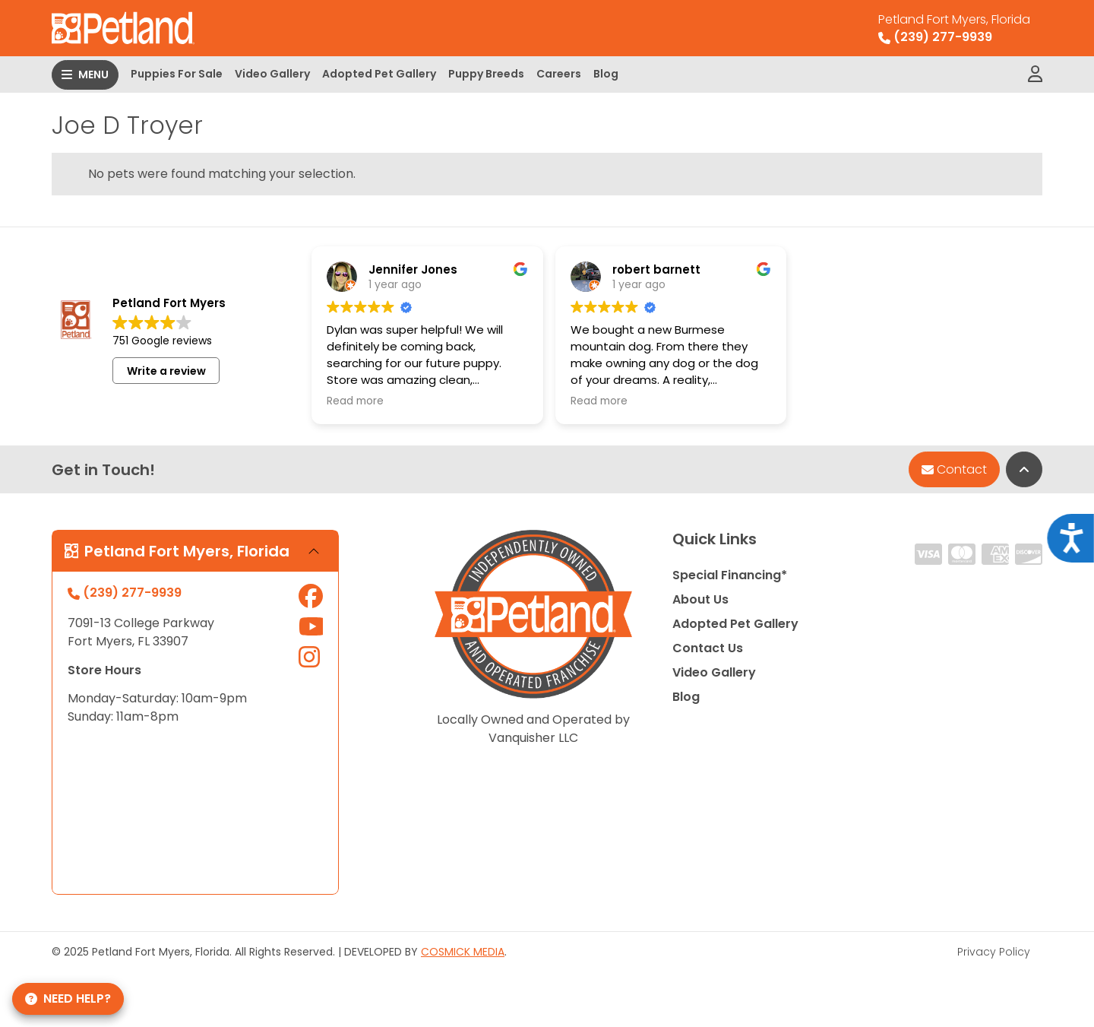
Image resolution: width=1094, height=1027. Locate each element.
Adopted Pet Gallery (379, 73)
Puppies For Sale (177, 73)
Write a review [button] (166, 371)
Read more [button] (355, 401)
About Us (700, 599)
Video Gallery (272, 73)
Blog (605, 73)
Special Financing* (729, 575)
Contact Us (707, 648)
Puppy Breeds (486, 73)
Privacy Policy (993, 951)
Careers (558, 73)
